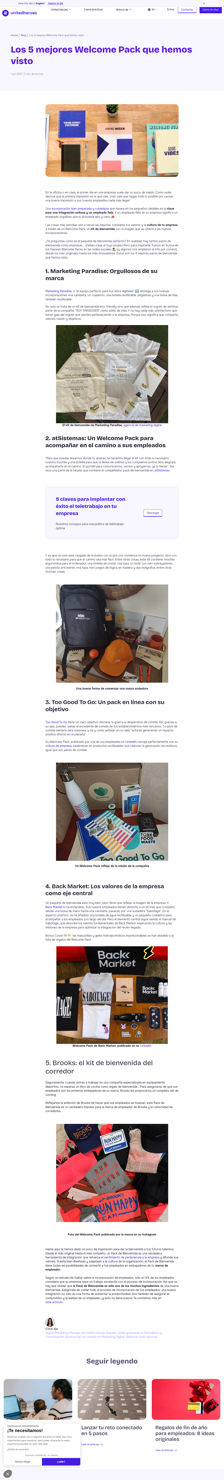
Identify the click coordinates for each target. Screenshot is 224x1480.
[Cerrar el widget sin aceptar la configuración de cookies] (23, 1426)
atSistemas (161, 473)
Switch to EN (55, 3)
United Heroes (61, 14)
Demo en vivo (211, 14)
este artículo (53, 1305)
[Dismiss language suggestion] (204, 3)
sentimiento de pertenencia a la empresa (131, 1260)
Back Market (53, 910)
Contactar (187, 14)
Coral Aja (51, 1331)
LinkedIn (131, 744)
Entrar (170, 14)
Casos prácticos (93, 14)
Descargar (153, 515)
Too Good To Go (56, 725)
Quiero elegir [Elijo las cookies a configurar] (22, 1461)
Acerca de (123, 14)
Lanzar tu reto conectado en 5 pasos (111, 1433)
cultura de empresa (58, 748)
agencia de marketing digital (142, 428)
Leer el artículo (90, 1447)
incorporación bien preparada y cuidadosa (80, 211)
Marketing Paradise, (58, 294)
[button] (7, 1473)
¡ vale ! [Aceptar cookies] (61, 1461)
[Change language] (153, 14)
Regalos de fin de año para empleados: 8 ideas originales (185, 1436)
